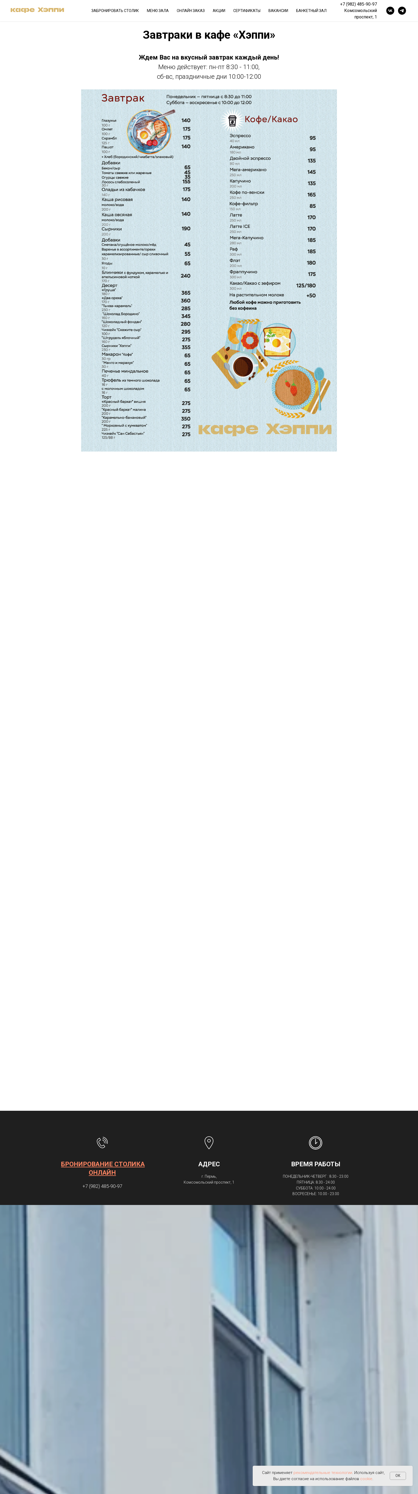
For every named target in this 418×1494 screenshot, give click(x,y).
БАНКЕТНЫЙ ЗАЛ (311, 11)
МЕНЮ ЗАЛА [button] (158, 11)
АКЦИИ (219, 11)
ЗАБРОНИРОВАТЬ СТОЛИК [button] (115, 11)
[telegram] (402, 11)
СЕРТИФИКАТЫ (246, 11)
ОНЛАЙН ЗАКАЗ (191, 11)
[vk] (390, 11)
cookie (366, 1478)
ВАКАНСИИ (278, 11)
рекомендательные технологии (323, 1472)
